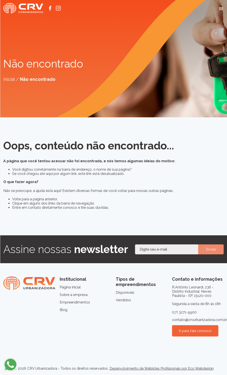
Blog (63, 310)
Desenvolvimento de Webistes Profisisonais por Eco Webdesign (162, 368)
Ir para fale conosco (195, 331)
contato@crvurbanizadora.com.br (198, 320)
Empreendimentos (75, 302)
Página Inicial (70, 287)
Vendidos (123, 300)
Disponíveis (125, 292)
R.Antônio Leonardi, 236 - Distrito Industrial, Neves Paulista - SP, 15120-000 (192, 291)
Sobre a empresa (74, 295)
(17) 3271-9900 (184, 312)
